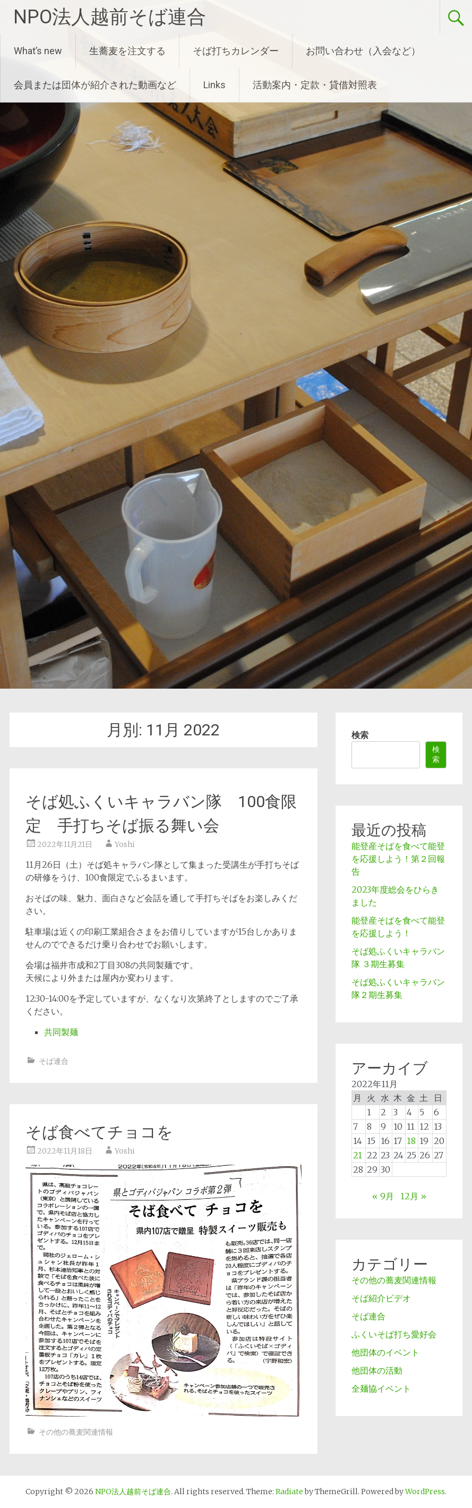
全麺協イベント (381, 1388)
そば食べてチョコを (99, 1132)
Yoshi (125, 844)
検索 (359, 735)
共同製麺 (61, 1032)
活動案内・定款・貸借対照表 (315, 84)
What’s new (38, 50)
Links (214, 84)
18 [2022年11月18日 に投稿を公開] (411, 1141)
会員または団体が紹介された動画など (95, 84)
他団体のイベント (385, 1352)
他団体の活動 (376, 1370)
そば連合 (53, 1061)
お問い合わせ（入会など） (363, 50)
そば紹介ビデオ (381, 1298)
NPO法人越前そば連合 (109, 17)
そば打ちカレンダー (236, 50)
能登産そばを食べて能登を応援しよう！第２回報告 (398, 859)
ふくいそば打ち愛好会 (393, 1334)
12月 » (413, 1196)
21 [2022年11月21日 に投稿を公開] (357, 1155)
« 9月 (383, 1196)
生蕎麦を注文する (127, 50)
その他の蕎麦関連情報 (76, 1432)
